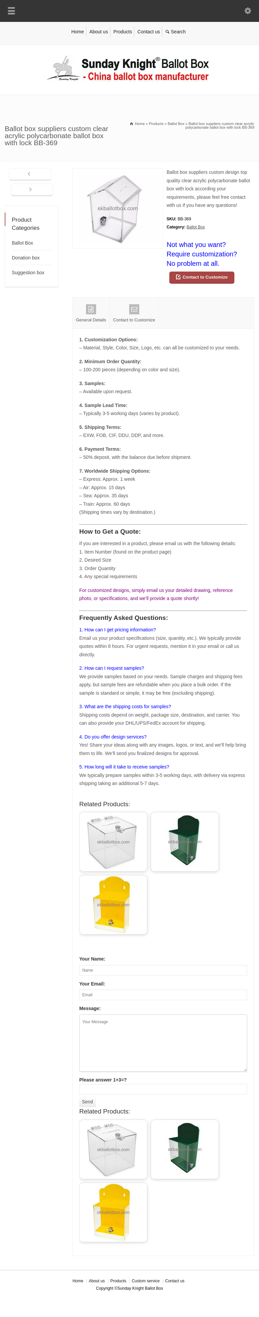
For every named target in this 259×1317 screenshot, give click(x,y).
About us (98, 31)
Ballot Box (195, 227)
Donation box (26, 257)
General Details (91, 313)
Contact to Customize (205, 277)
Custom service (146, 1281)
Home (77, 31)
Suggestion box (28, 272)
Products (122, 31)
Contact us (149, 31)
